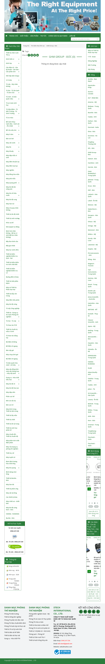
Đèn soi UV (10, 405)
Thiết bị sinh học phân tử (11, 429)
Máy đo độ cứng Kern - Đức (11, 509)
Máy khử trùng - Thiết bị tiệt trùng (12, 410)
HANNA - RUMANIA (12, 514)
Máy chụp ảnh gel (12, 354)
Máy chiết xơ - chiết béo (12, 502)
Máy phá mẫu (10, 178)
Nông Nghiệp (92, 61)
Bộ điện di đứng (11, 342)
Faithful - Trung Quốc (93, 380)
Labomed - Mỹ (93, 245)
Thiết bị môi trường (13, 218)
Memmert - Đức (93, 230)
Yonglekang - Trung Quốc (92, 432)
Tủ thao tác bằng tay (12, 337)
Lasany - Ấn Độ (93, 399)
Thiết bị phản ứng (12, 489)
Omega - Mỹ (92, 226)
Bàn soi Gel (10, 139)
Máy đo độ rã (13, 384)
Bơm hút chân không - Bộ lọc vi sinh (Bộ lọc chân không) (12, 234)
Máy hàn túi (10, 204)
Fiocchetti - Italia (92, 438)
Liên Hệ (72, 36)
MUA (98, 489)
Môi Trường (92, 65)
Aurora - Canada (91, 93)
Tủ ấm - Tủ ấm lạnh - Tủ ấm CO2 (13, 91)
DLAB (90, 368)
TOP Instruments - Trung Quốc (92, 272)
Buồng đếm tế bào (12, 277)
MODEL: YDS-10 (93, 486)
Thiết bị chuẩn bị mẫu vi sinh (12, 330)
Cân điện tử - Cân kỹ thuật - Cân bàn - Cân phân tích (13, 69)
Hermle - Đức (92, 167)
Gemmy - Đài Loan (92, 279)
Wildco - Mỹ (92, 234)
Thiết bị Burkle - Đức (11, 479)
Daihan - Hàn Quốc (92, 122)
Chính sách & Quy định (57, 36)
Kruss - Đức (92, 186)
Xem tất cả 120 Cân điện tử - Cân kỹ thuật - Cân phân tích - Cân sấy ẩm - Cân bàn (93, 594)
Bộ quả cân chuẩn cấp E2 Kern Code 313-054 (93, 560)
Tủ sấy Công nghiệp (12, 308)
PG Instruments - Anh (93, 254)
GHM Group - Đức (92, 153)
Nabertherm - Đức (92, 210)
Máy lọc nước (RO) (12, 250)
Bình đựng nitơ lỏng (11, 473)
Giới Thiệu (24, 36)
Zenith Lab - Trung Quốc (92, 292)
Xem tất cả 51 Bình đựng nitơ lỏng (93, 513)
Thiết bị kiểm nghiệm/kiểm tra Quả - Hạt (12, 256)
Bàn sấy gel (10, 350)
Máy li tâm (13, 134)
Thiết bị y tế (10, 453)
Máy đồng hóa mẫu (12, 174)
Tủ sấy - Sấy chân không (13, 85)
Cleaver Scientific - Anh (93, 321)
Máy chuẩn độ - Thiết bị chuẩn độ (12, 435)
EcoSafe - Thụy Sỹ (93, 315)
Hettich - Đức (92, 159)
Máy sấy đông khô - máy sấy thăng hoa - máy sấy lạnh (13, 371)
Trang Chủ (13, 36)
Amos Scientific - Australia (93, 298)
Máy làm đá (10, 484)
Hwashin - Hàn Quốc (93, 344)
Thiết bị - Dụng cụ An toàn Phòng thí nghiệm (13, 315)
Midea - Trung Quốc (93, 411)
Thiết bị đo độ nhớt (12, 214)
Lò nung (13, 80)
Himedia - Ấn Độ (92, 350)
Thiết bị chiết (10, 420)
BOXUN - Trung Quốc (93, 405)
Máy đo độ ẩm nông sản (11, 188)
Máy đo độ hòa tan (12, 388)
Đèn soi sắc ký (11, 401)
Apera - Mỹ (91, 326)
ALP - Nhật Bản (93, 98)
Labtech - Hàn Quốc (93, 195)
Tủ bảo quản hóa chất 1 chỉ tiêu (13, 364)
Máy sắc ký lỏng (11, 493)
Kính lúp (13, 63)
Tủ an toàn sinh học (13, 104)
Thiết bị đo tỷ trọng (12, 424)
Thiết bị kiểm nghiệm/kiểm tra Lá (12, 271)
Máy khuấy (13, 151)
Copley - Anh (92, 117)
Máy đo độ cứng (11, 304)
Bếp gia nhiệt (10, 246)
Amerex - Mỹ (92, 102)
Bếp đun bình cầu (12, 241)
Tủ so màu (9, 118)
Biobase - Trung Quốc (93, 107)
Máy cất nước (13, 143)
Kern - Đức (91, 420)
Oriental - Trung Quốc (93, 426)
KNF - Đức (91, 190)
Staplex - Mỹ (92, 249)
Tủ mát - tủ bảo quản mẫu (13, 98)
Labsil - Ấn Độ (92, 201)
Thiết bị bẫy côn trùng (11, 295)
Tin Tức (43, 36)
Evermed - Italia (93, 127)
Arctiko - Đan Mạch (92, 80)
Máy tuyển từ (10, 457)
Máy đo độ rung (11, 199)
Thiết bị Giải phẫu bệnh (12, 282)
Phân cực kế (10, 396)
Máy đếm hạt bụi (12, 166)
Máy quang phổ (13, 183)
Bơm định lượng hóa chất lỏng (11, 462)
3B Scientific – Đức (92, 338)
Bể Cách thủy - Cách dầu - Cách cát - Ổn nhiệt (13, 124)
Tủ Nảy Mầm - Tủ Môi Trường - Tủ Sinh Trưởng (13, 111)
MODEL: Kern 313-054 (93, 567)
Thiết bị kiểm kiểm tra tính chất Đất (12, 263)
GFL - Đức (91, 148)
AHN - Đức (91, 416)
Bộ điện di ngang (12, 359)
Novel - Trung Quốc (92, 285)
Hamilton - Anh (93, 163)
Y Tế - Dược (92, 57)
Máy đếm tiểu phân (12, 300)
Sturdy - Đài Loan (92, 239)
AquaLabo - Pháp (92, 86)
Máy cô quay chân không (12, 209)
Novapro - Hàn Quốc (93, 216)
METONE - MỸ (92, 309)
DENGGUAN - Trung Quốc (92, 357)
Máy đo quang (13, 468)
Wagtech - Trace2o (91, 265)
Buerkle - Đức (92, 113)
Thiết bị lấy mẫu (11, 415)
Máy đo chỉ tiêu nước (13, 194)
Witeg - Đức (92, 259)
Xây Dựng (91, 69)
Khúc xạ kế (10, 223)
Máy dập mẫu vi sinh (11, 156)
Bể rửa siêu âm (13, 130)
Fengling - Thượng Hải (92, 143)
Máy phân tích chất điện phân (12, 442)
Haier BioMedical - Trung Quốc (92, 173)
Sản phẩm (34, 36)
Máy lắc (13, 147)
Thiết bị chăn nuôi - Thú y (12, 54)
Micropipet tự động (12, 227)
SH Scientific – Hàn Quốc (93, 394)
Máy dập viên (10, 392)
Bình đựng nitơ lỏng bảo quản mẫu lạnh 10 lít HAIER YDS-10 (93, 480)
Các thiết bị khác (11, 497)
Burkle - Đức (10, 518)
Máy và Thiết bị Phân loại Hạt (11, 288)
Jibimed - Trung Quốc (93, 181)
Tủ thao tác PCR (11, 325)
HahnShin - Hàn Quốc (93, 304)
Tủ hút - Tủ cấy (13, 321)
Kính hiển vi (13, 59)
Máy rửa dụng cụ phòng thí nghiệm (12, 448)
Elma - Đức (91, 131)
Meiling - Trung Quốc (93, 331)
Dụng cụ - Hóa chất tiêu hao (13, 379)
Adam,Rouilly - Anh (93, 373)
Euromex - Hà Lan (92, 137)
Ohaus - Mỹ (92, 222)
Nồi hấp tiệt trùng (13, 76)
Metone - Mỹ (92, 205)
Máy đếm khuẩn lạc (12, 162)
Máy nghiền (10, 170)
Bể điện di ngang (12, 346)
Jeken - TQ (91, 389)
